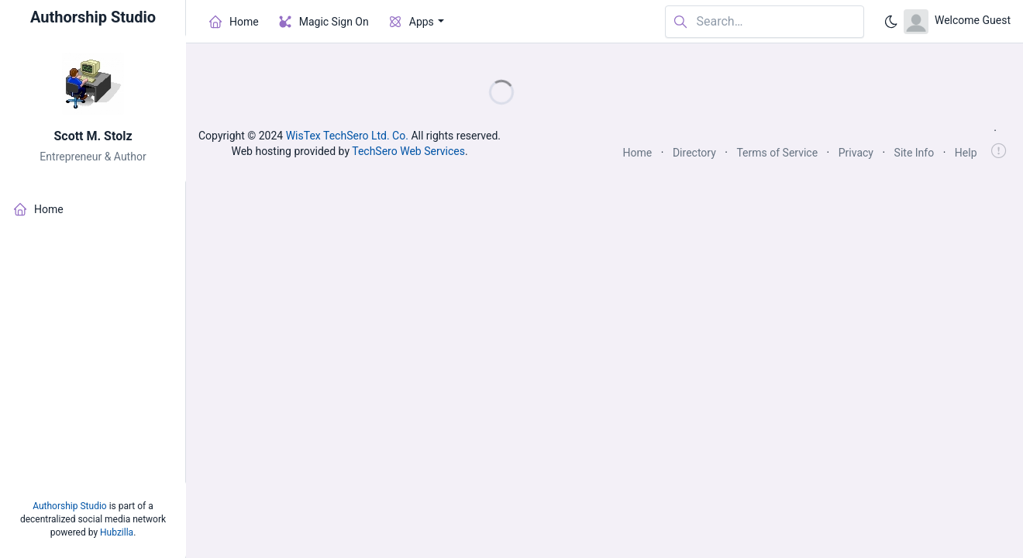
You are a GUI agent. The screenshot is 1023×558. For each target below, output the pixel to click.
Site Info (914, 152)
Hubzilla (116, 532)
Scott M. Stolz (92, 136)
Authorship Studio (69, 506)
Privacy (856, 152)
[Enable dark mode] (891, 21)
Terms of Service (777, 152)
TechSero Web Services (408, 151)
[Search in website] (764, 22)
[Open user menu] (957, 21)
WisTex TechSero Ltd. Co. (347, 135)
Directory (694, 152)
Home (638, 152)
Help (966, 152)
